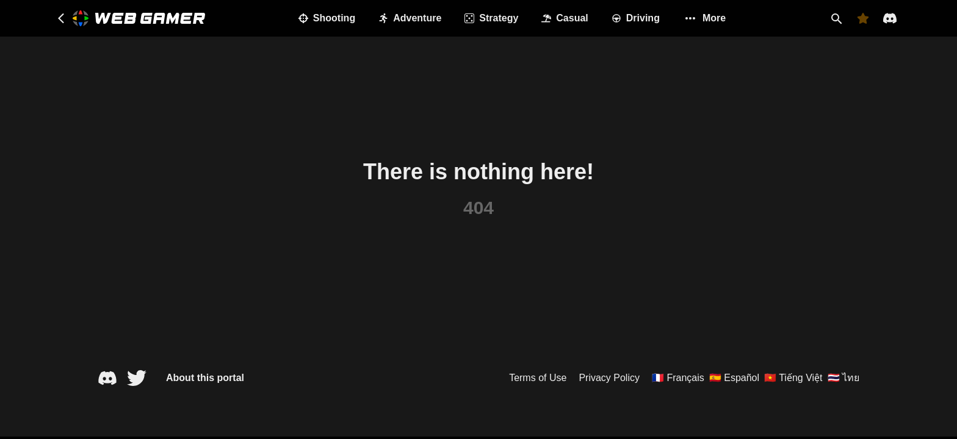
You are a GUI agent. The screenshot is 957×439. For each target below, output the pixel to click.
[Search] (836, 18)
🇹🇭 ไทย (843, 378)
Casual (564, 18)
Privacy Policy (609, 378)
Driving (636, 18)
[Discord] (890, 18)
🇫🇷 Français (678, 378)
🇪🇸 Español (734, 378)
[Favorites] (863, 18)
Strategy (491, 18)
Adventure (409, 18)
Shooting (326, 18)
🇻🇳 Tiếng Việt (793, 378)
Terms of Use (537, 378)
